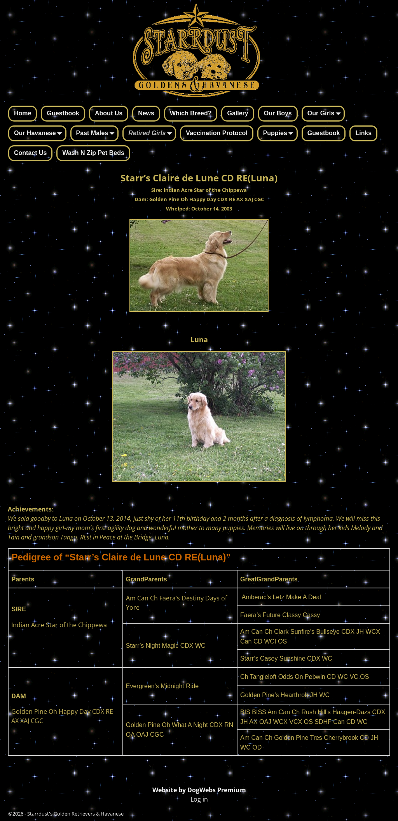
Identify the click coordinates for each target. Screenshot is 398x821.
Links (363, 133)
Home (22, 113)
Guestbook (63, 113)
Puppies (280, 134)
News (146, 113)
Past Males (97, 134)
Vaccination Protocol (216, 133)
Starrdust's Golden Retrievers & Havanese (75, 813)
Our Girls (325, 114)
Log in (199, 799)
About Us (108, 113)
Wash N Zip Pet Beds (93, 153)
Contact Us (30, 153)
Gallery (237, 113)
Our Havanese (39, 134)
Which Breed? (191, 113)
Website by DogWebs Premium (199, 790)
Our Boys (278, 113)
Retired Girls (151, 134)
